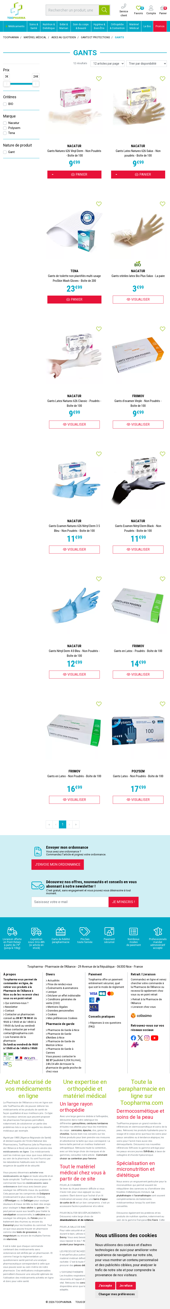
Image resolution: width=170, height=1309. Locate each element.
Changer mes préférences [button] (117, 1294)
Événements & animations (62, 988)
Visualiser (138, 299)
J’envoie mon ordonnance (57, 864)
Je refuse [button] (125, 1285)
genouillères (79, 1123)
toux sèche (27, 1207)
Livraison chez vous (143, 1006)
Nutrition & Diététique (49, 26)
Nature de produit (17, 145)
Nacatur (13, 123)
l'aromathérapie (142, 1195)
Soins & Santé (33, 26)
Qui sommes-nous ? (15, 1003)
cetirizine (40, 1214)
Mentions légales (57, 1006)
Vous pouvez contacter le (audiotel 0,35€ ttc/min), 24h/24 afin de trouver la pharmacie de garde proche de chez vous (63, 1064)
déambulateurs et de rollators (76, 1220)
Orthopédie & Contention (117, 26)
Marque (9, 116)
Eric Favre (153, 1220)
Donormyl (8, 1225)
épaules (87, 1130)
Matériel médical (35, 37)
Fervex (34, 1218)
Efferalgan (10, 1200)
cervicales (76, 1130)
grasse (40, 1207)
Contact (8, 1010)
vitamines (11, 1239)
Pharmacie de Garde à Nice (62, 1030)
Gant (11, 152)
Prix (6, 70)
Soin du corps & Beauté (81, 26)
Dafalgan (29, 1200)
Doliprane (45, 1193)
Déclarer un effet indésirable (63, 995)
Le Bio (147, 26)
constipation (9, 1214)
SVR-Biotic (148, 1151)
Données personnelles (60, 1010)
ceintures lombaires (97, 1123)
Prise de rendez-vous (59, 984)
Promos (160, 26)
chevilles (64, 1134)
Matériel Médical (134, 26)
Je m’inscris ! (123, 902)
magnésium (10, 1235)
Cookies (51, 1014)
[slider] (6, 84)
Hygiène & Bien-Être (99, 26)
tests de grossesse (27, 1232)
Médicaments (15, 26)
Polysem (14, 128)
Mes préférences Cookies (61, 1018)
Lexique (51, 991)
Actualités (53, 980)
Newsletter (10, 1006)
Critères (9, 97)
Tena (11, 133)
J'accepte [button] (105, 1285)
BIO (10, 104)
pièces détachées (83, 1265)
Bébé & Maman (63, 26)
